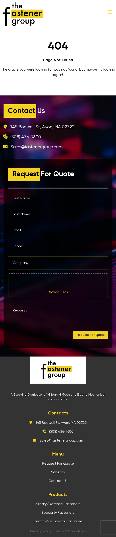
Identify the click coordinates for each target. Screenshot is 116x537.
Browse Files (58, 292)
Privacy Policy (41, 531)
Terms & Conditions (70, 531)
